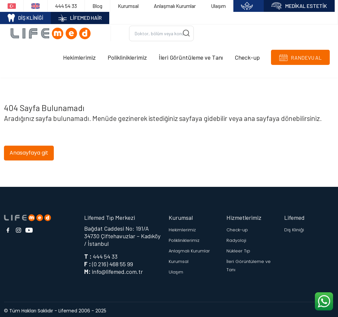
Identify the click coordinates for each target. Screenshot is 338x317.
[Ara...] (161, 32)
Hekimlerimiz (79, 55)
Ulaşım (218, 6)
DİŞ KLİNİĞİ (25, 18)
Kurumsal (128, 6)
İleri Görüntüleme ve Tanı (191, 55)
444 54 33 (66, 6)
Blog (97, 6)
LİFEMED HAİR (80, 18)
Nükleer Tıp (238, 248)
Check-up (247, 55)
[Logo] (53, 32)
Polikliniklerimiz (127, 55)
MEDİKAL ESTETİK (299, 6)
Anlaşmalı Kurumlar (175, 6)
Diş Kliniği (294, 227)
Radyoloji (236, 238)
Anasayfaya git (29, 150)
